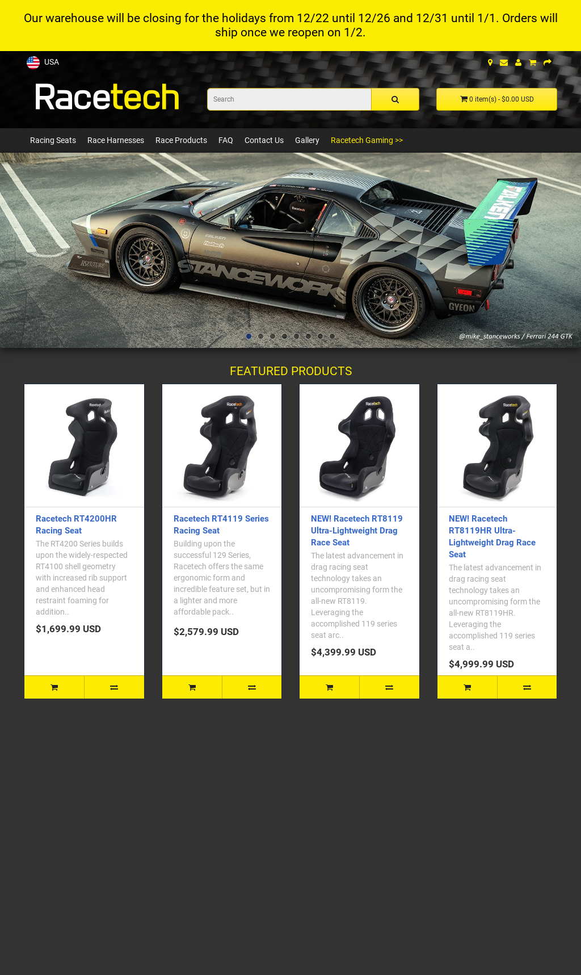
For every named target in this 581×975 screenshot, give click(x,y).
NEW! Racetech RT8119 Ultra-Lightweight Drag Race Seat (357, 531)
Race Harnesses (115, 140)
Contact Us (264, 140)
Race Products (181, 140)
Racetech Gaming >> (367, 140)
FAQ (225, 140)
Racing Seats (53, 140)
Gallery (307, 140)
